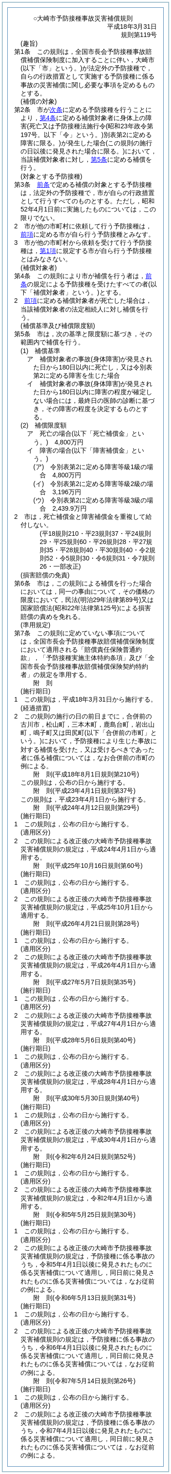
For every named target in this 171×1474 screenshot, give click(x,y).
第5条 (99, 159)
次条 (56, 109)
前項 (27, 234)
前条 (43, 184)
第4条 (48, 118)
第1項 (48, 250)
